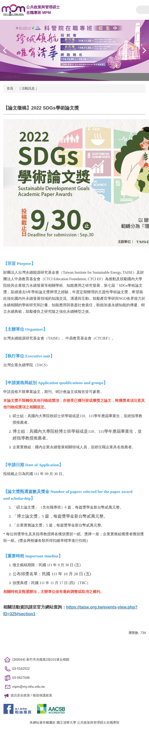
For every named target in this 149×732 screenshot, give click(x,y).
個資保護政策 (42, 695)
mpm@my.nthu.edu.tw (28, 687)
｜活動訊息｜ (28, 88)
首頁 (10, 88)
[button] (6, 50)
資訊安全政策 (20, 695)
